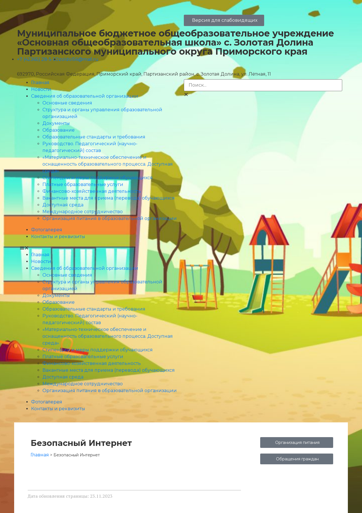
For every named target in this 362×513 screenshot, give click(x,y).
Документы (56, 123)
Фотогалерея (46, 229)
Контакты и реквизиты (58, 236)
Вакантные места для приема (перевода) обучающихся (108, 198)
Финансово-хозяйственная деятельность (91, 191)
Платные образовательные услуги (82, 184)
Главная (40, 82)
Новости (41, 89)
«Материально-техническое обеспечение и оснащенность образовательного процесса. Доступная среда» (107, 164)
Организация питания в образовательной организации (109, 218)
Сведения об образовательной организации (84, 96)
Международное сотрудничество (82, 211)
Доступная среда (62, 205)
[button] (99, 248)
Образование (58, 130)
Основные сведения (67, 103)
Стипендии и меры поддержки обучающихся (97, 177)
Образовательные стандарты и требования (93, 137)
